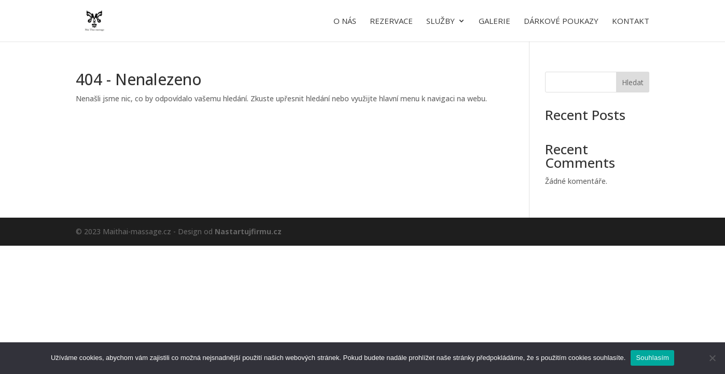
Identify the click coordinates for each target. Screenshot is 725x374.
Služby (440, 21)
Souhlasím (652, 358)
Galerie (494, 21)
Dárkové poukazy (561, 21)
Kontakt (630, 21)
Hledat (633, 82)
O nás (344, 21)
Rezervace (391, 21)
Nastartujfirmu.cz (248, 231)
